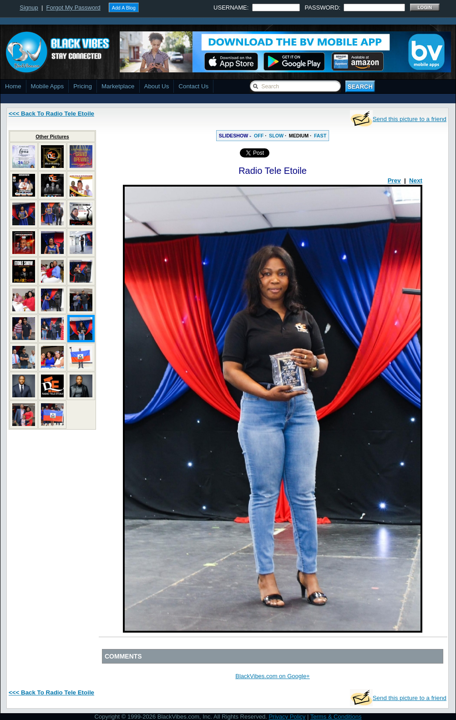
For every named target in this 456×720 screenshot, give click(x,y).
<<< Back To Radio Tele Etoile (51, 113)
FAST (320, 135)
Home (13, 86)
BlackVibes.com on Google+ (272, 676)
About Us (156, 86)
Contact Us (193, 86)
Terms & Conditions (336, 716)
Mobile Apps (47, 86)
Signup (29, 7)
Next (415, 180)
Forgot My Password (73, 7)
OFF (258, 135)
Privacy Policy (287, 716)
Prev (394, 180)
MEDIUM (299, 135)
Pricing (82, 86)
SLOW (276, 135)
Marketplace (118, 86)
